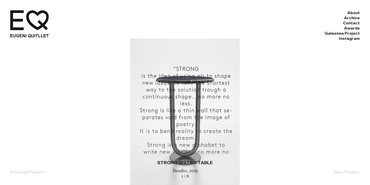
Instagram (349, 13)
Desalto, (181, 171)
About (172, 13)
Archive (202, 13)
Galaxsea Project (305, 13)
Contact (233, 13)
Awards (265, 13)
